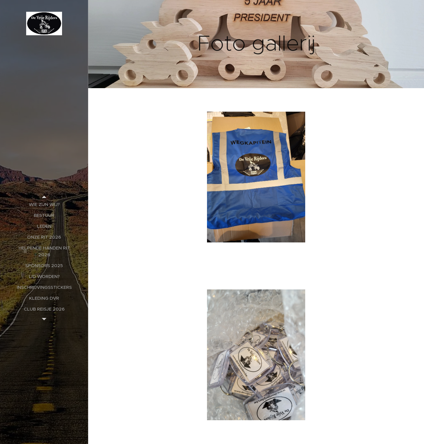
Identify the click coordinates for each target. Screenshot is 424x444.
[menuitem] (44, 204)
